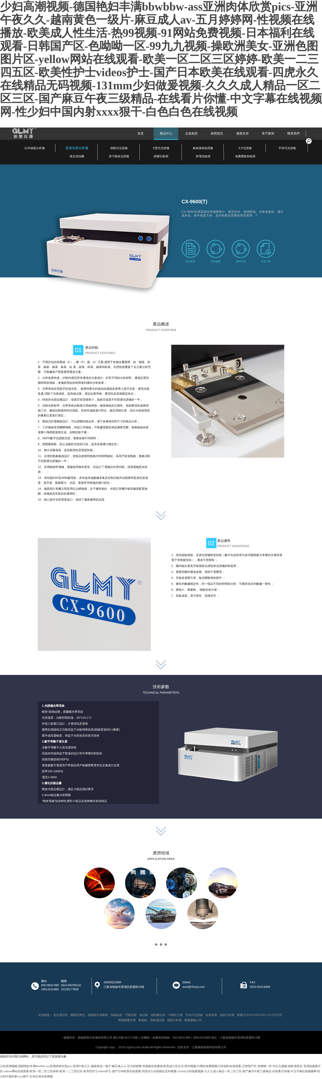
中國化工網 (175, 1015)
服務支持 (242, 133)
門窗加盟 (131, 1015)
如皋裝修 (211, 1015)
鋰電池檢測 (203, 156)
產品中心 (166, 133)
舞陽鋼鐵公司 (193, 1020)
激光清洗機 (77, 156)
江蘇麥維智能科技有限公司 (209, 1047)
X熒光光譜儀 (161, 148)
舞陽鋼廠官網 (127, 1020)
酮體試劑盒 (78, 1015)
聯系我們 (293, 133)
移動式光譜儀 (119, 148)
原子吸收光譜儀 (119, 156)
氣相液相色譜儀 (203, 148)
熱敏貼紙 (116, 1015)
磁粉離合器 (158, 1015)
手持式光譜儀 (287, 148)
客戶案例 (268, 133)
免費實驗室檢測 (245, 156)
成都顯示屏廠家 (98, 1015)
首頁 (140, 133)
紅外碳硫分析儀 (35, 148)
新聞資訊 (217, 133)
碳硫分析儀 (227, 1015)
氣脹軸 (142, 1020)
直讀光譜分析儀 (76, 148)
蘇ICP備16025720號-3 (126, 1037)
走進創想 (191, 133)
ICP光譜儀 (245, 148)
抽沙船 (143, 1015)
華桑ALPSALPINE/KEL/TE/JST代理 (259, 1015)
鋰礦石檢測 (161, 156)
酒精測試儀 (157, 1020)
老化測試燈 (60, 1015)
